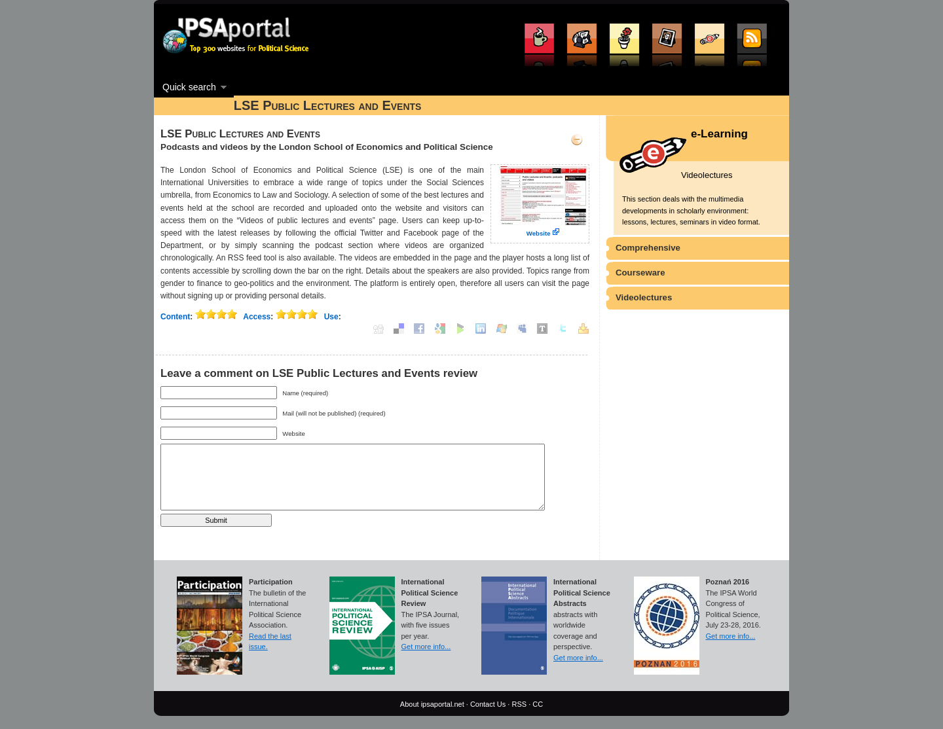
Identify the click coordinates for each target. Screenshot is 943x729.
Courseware (640, 272)
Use (331, 316)
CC (537, 704)
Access (256, 316)
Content (175, 316)
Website (539, 233)
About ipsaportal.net (432, 704)
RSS (519, 704)
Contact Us (488, 704)
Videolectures (644, 297)
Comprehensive (648, 248)
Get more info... (426, 646)
